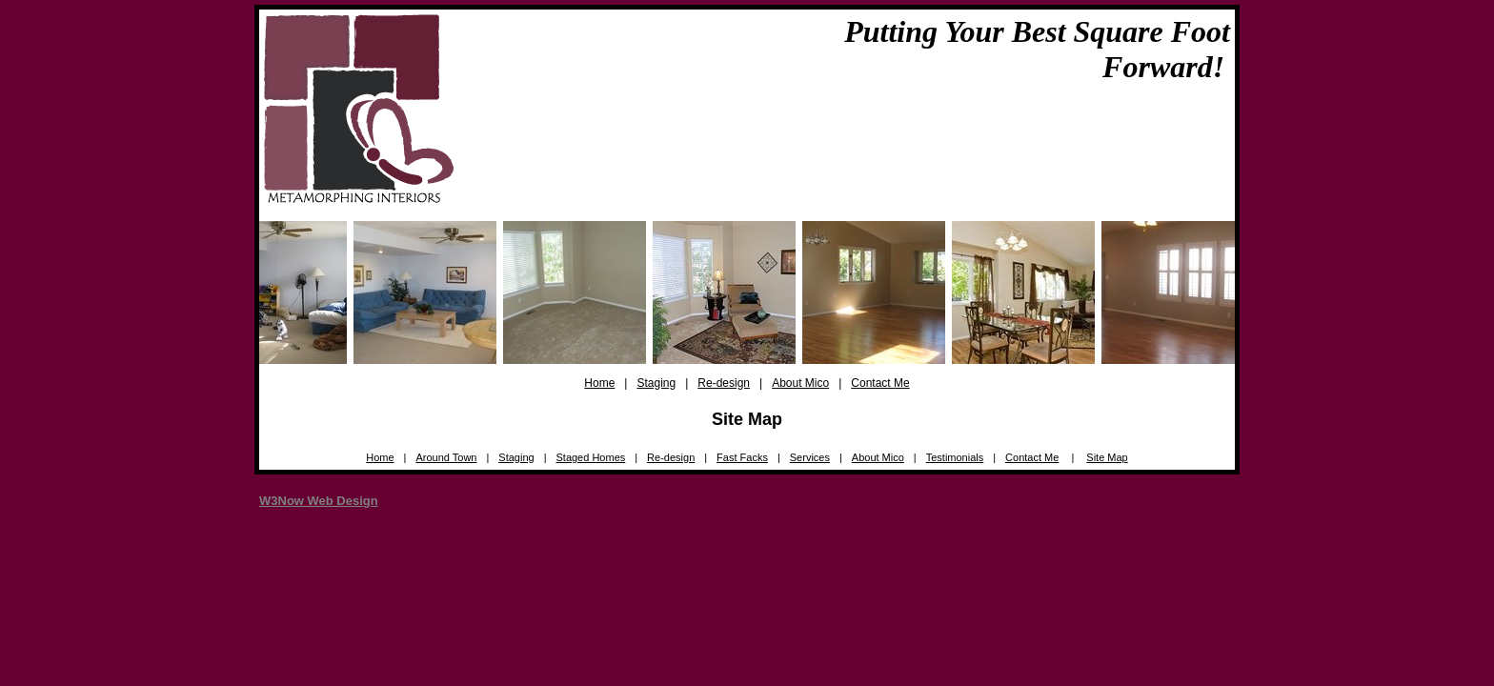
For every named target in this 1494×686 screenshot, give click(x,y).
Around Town (445, 457)
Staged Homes (590, 457)
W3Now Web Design (318, 501)
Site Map (1106, 457)
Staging (656, 383)
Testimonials (955, 457)
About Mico (800, 383)
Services (810, 457)
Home (599, 383)
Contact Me (880, 383)
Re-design (723, 383)
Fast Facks (742, 457)
